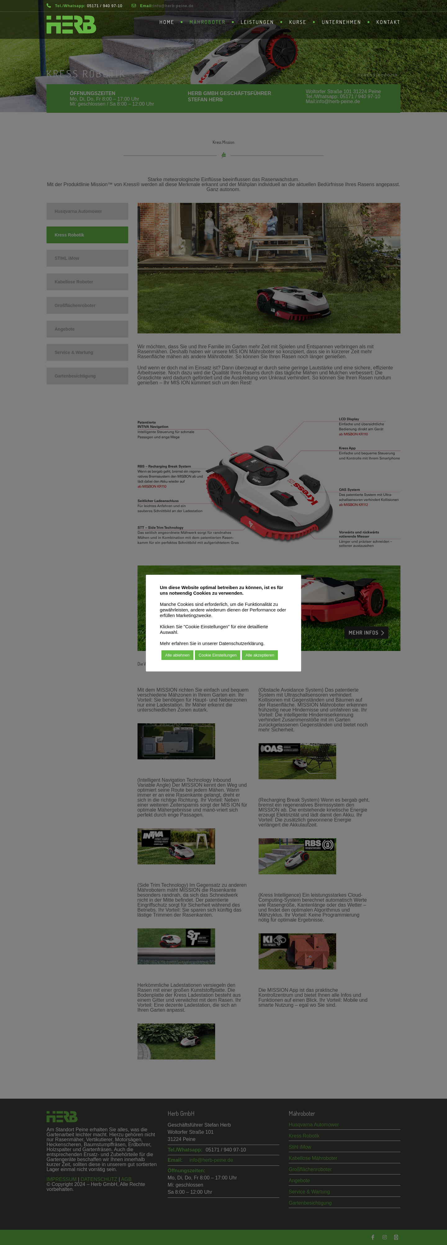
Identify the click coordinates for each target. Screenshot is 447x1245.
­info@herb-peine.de (173, 6)
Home (167, 22)
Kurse (298, 22)
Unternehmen (341, 22)
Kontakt (388, 22)
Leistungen (257, 22)
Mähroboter (208, 22)
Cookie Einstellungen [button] (218, 655)
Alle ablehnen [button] (177, 655)
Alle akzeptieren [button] (260, 655)
